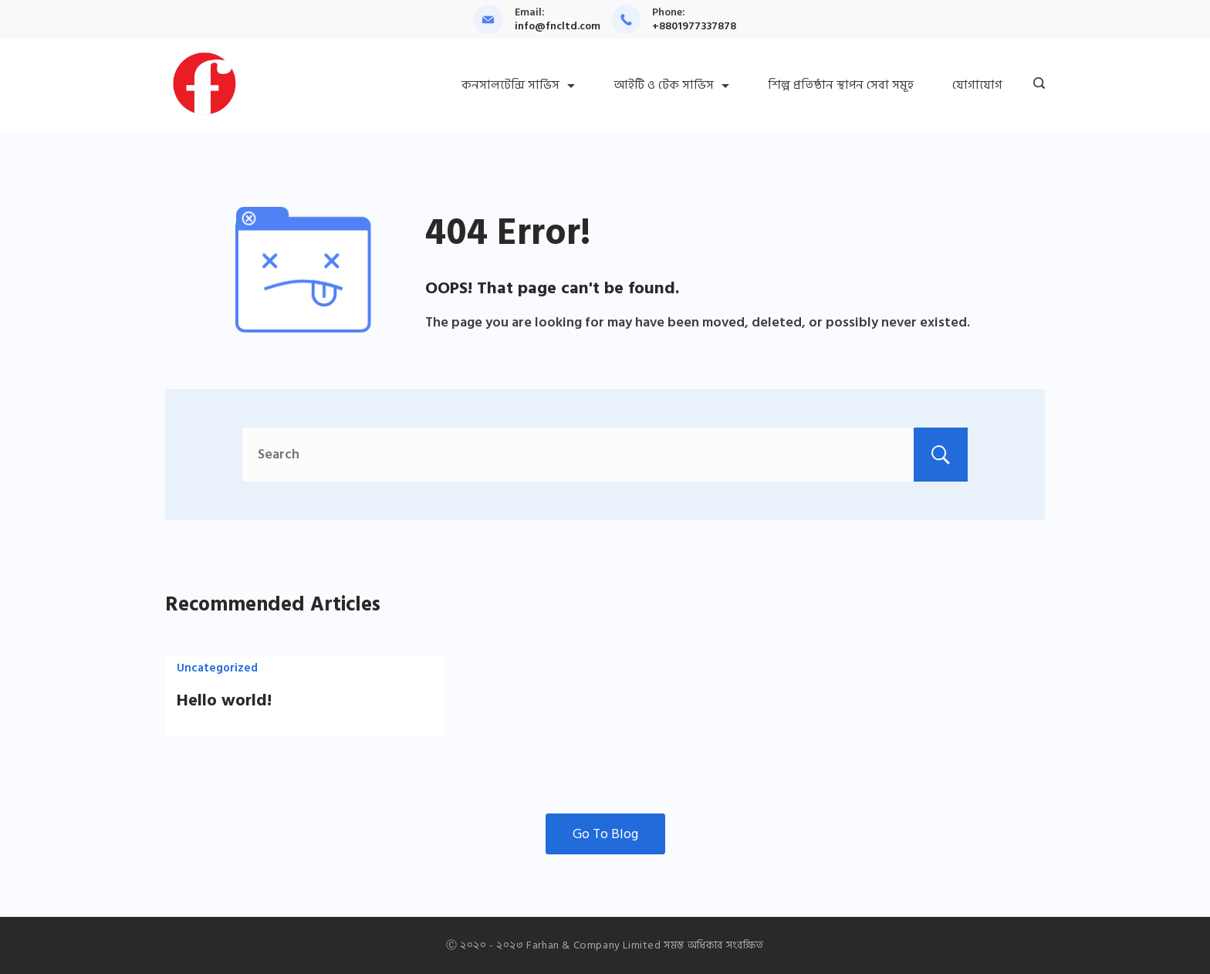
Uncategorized (217, 668)
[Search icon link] (1035, 84)
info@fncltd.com (557, 26)
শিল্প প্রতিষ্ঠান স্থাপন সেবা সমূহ (841, 85)
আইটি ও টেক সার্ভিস (671, 85)
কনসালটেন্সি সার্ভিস (518, 85)
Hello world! (224, 700)
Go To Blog (605, 834)
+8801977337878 (694, 26)
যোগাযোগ (977, 85)
